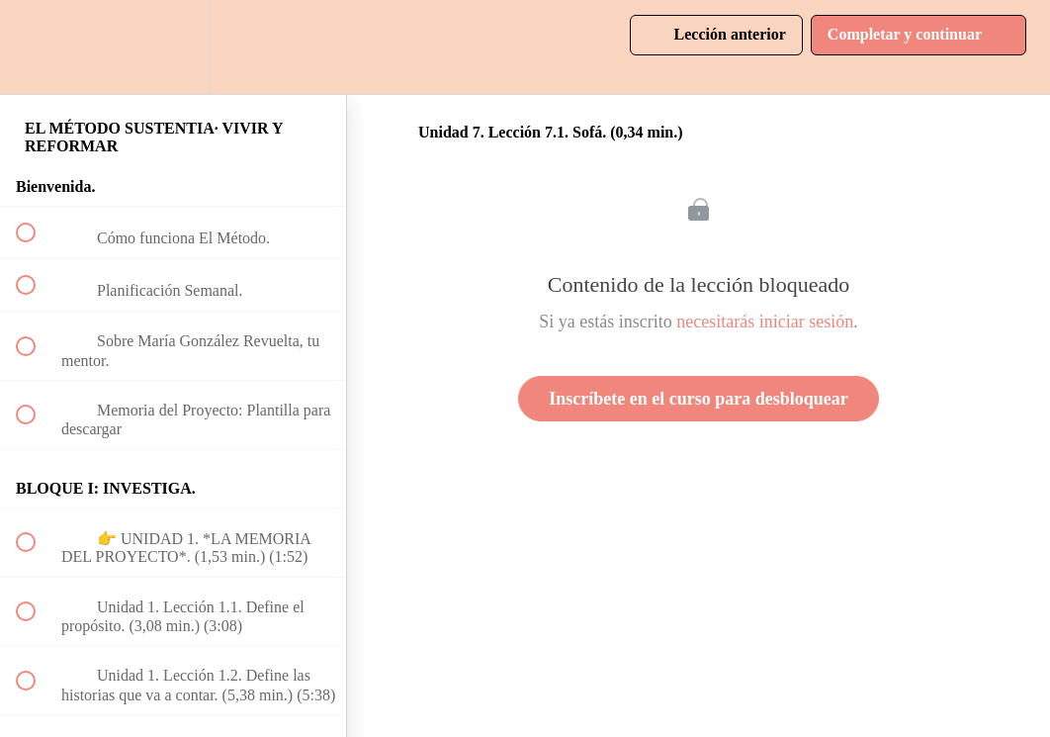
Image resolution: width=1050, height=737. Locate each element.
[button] (36, 47)
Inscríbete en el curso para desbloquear (698, 399)
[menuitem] (173, 47)
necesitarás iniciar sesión (764, 321)
